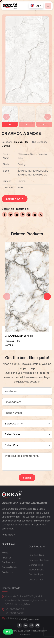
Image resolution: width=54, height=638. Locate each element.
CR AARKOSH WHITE (19, 335)
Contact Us (7, 581)
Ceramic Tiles (36, 572)
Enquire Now (14, 199)
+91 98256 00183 (15, 614)
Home (5, 561)
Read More (8, 546)
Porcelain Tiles (21, 142)
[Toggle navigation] (48, 6)
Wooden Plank (36, 577)
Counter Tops (36, 581)
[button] (47, 296)
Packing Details (9, 576)
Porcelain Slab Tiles (39, 567)
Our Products (9, 571)
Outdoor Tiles (36, 586)
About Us (6, 567)
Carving (6, 146)
